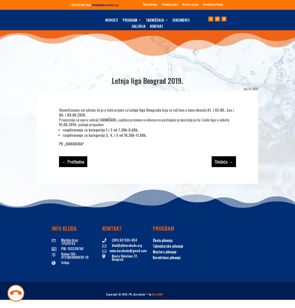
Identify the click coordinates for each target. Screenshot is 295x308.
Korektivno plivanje (213, 4)
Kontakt (156, 27)
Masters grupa (190, 4)
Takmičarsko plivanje (168, 246)
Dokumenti (181, 21)
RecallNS (157, 294)
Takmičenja (155, 21)
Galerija (138, 27)
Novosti (111, 21)
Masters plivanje (164, 251)
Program (130, 21)
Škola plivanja (150, 4)
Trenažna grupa (169, 4)
